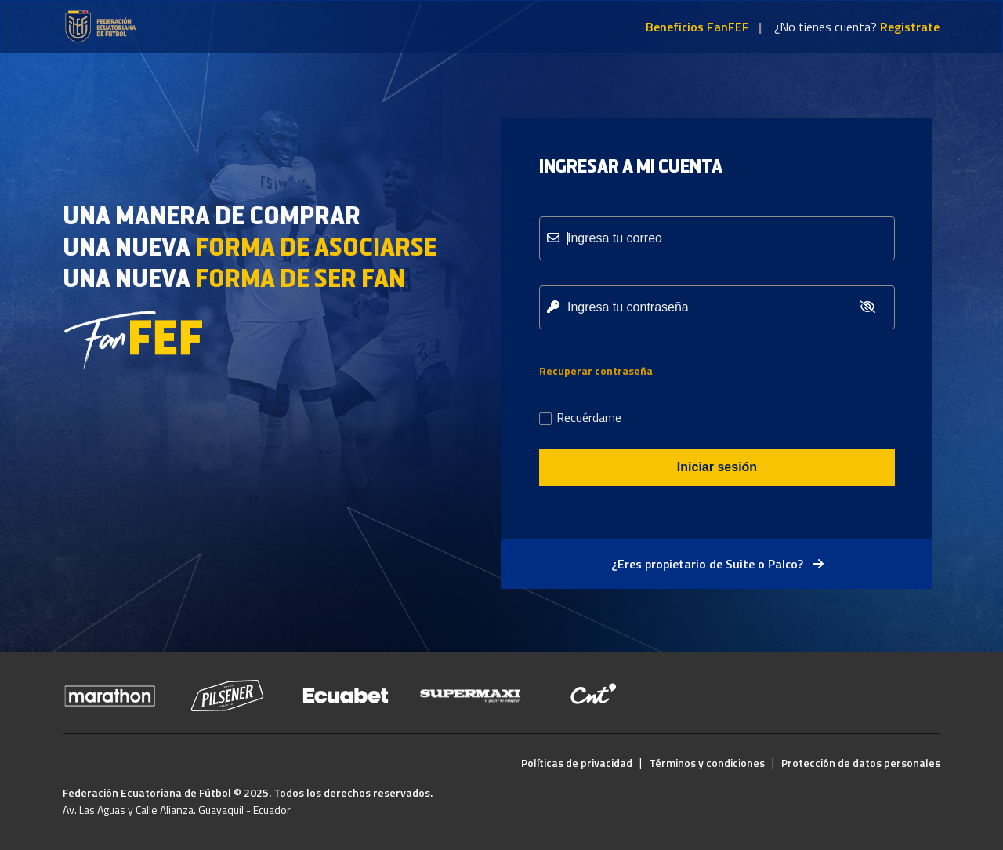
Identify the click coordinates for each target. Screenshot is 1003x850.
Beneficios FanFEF (697, 26)
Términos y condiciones (707, 762)
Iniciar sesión (717, 467)
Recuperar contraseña (596, 370)
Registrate (910, 26)
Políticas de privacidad (576, 762)
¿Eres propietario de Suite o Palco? (717, 563)
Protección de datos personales (860, 762)
